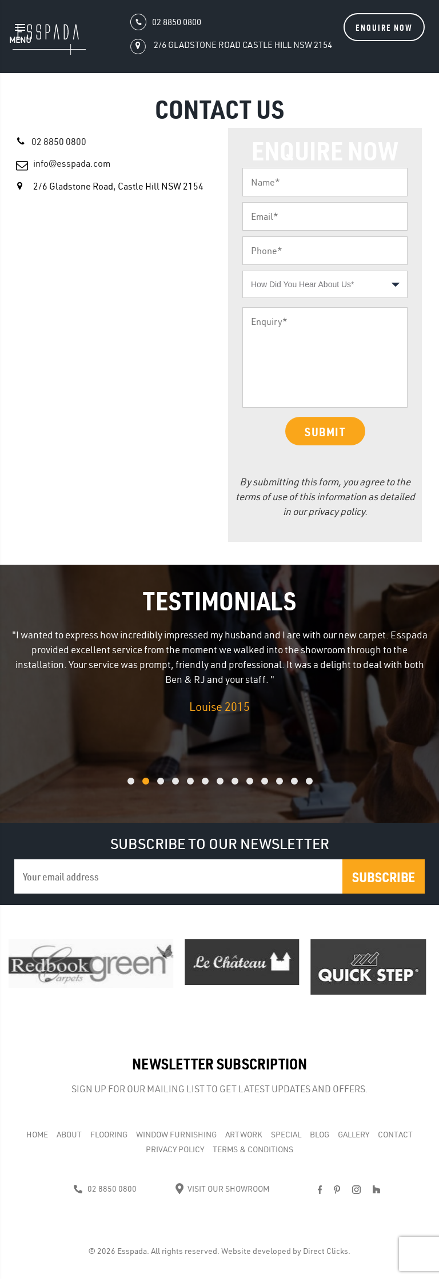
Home (37, 1134)
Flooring (108, 1134)
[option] (219, 671)
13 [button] (324, 787)
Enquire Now (384, 27)
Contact (395, 1134)
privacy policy (336, 511)
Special (286, 1134)
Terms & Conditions (253, 1149)
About (69, 1134)
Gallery (353, 1134)
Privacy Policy (175, 1149)
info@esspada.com (71, 163)
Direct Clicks (325, 1251)
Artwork (243, 1134)
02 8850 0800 (58, 141)
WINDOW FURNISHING (176, 1134)
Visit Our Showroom (222, 1189)
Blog (319, 1134)
